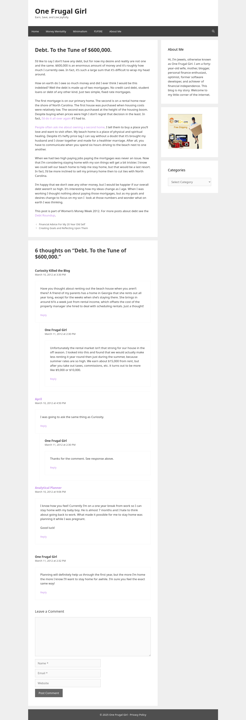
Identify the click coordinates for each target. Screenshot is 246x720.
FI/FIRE (98, 31)
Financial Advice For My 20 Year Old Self (62, 224)
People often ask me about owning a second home (70, 127)
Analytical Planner (48, 488)
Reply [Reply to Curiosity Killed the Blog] (43, 315)
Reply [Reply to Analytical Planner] (43, 536)
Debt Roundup (45, 215)
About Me (115, 31)
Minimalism (80, 31)
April (38, 399)
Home (35, 31)
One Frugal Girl (61, 11)
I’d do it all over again (56, 118)
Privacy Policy (138, 714)
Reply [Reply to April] (43, 426)
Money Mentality (56, 31)
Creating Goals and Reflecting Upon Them (63, 228)
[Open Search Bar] (213, 31)
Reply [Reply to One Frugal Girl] (53, 378)
